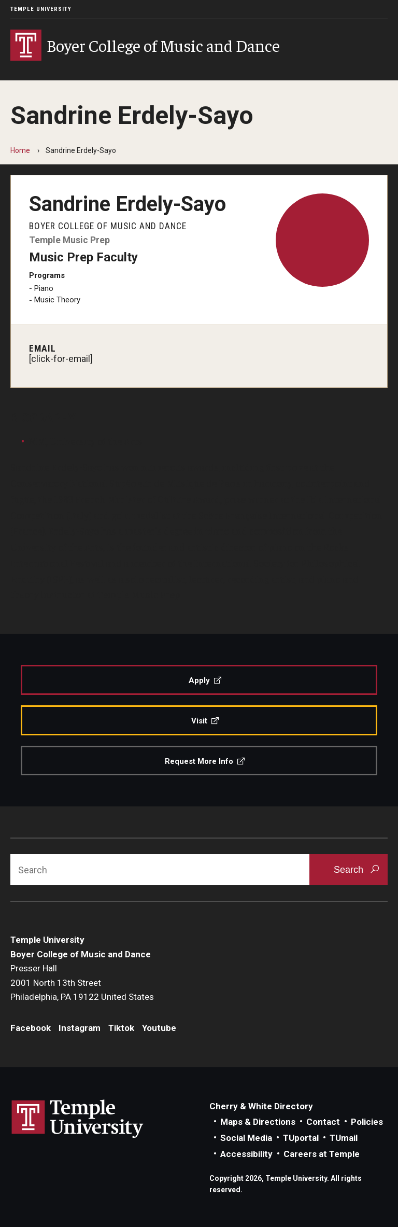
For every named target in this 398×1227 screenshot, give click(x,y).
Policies (367, 1122)
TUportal (301, 1138)
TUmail (344, 1138)
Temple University (41, 9)
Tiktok (121, 1028)
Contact (323, 1122)
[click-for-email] (61, 359)
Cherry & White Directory (261, 1106)
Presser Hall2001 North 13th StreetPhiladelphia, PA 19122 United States (82, 982)
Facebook (30, 1028)
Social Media (246, 1138)
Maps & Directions (257, 1122)
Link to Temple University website (77, 1119)
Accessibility (246, 1154)
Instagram (80, 1028)
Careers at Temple (321, 1154)
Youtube (159, 1028)
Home (20, 150)
